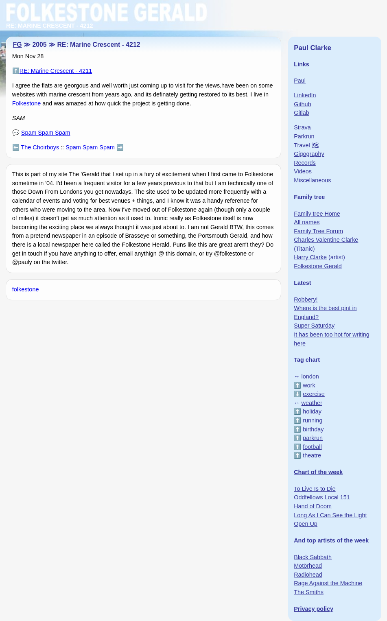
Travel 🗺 (306, 145)
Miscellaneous (312, 180)
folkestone (25, 289)
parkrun (313, 438)
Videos (303, 171)
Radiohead (308, 574)
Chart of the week (318, 472)
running (312, 420)
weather (312, 403)
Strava (302, 127)
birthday (313, 429)
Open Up (305, 523)
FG (17, 44)
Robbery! (305, 299)
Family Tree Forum (318, 231)
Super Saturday (314, 325)
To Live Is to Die (314, 488)
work (309, 385)
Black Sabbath (313, 557)
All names (306, 222)
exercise (314, 394)
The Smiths (309, 592)
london (310, 376)
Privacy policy (313, 609)
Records (305, 163)
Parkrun (304, 136)
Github (302, 104)
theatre (312, 455)
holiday (312, 411)
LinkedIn (305, 95)
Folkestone (26, 103)
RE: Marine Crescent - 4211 (56, 71)
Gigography (309, 154)
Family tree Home (317, 213)
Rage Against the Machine (328, 583)
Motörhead (308, 565)
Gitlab (301, 112)
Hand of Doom (313, 506)
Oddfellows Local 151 (322, 497)
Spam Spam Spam (45, 132)
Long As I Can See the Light (330, 515)
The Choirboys (40, 147)
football (312, 447)
